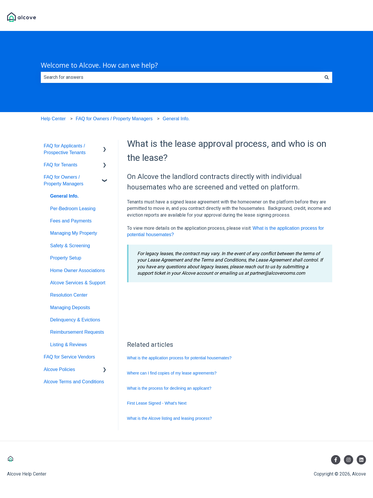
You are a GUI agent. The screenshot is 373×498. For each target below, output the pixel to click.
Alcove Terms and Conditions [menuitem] (74, 381)
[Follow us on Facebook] (335, 459)
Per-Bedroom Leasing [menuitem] (73, 208)
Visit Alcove (348, 18)
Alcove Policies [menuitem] (59, 369)
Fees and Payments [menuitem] (71, 220)
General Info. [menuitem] (64, 196)
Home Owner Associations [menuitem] (77, 270)
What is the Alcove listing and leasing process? (169, 418)
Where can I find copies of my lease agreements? (172, 373)
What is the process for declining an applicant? (169, 388)
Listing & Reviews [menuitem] (68, 344)
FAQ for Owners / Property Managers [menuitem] (63, 180)
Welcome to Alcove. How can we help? (99, 65)
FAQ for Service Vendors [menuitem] (69, 356)
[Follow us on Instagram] (348, 459)
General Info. (176, 118)
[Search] (326, 77)
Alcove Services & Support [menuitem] (77, 282)
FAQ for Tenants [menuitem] (60, 164)
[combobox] (181, 77)
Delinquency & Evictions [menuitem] (75, 319)
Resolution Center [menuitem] (68, 294)
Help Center (53, 118)
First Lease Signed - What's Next (156, 403)
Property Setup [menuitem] (65, 257)
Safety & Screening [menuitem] (70, 245)
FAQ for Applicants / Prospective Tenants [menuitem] (65, 149)
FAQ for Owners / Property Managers (114, 118)
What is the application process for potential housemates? (179, 358)
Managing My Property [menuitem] (73, 233)
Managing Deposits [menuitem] (70, 307)
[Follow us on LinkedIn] (361, 459)
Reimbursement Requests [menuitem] (77, 332)
